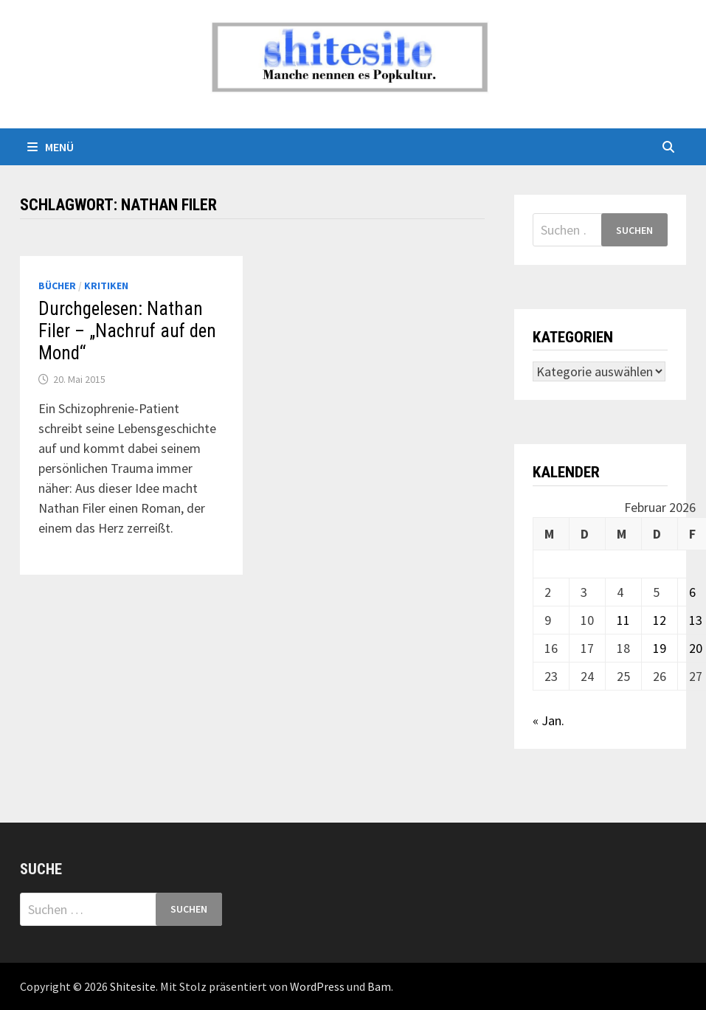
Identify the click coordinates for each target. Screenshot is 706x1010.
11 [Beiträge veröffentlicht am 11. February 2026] (623, 620)
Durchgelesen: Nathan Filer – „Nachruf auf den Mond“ (127, 331)
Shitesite (133, 986)
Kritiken (106, 285)
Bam (379, 986)
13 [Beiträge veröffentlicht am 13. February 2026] (695, 620)
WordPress (317, 986)
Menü (50, 146)
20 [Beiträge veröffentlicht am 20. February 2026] (695, 648)
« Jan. (548, 720)
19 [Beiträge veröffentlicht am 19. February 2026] (659, 648)
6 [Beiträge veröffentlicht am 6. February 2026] (692, 592)
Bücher (57, 285)
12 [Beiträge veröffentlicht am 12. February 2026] (659, 620)
